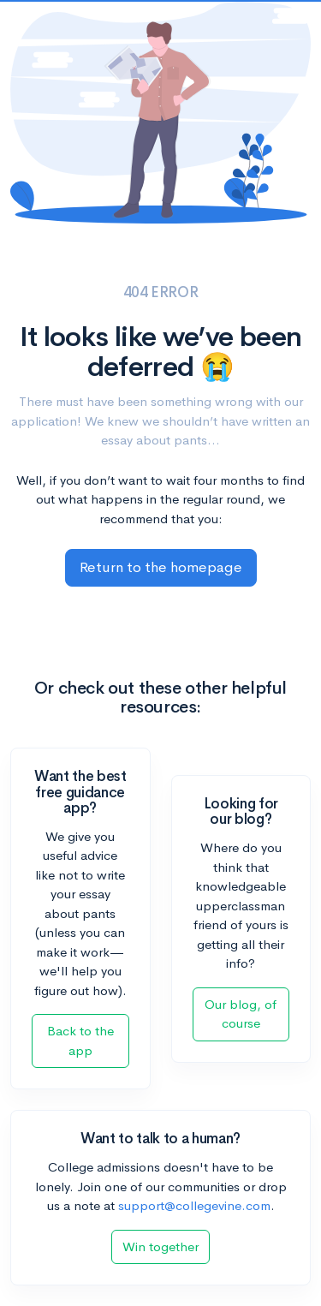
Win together (160, 1246)
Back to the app (80, 1041)
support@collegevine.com (194, 1205)
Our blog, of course (240, 1014)
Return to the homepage (161, 567)
